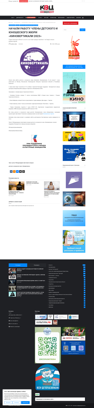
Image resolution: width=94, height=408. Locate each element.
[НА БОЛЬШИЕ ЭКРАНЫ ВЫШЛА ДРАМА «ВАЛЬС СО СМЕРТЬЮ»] (12, 282)
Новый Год (51, 283)
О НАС (12, 17)
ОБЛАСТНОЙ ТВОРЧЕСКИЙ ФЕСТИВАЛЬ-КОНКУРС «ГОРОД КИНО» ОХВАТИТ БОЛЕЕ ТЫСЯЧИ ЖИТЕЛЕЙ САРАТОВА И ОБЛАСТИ (30, 294)
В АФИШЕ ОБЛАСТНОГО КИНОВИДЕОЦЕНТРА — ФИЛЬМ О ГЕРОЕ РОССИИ (16, 193)
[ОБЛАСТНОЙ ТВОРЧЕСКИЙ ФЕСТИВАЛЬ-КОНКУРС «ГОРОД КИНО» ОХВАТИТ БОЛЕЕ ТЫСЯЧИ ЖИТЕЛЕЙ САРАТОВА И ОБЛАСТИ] (12, 294)
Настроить (8, 402)
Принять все (25, 402)
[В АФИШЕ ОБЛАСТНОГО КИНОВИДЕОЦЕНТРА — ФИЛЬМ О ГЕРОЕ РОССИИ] (16, 185)
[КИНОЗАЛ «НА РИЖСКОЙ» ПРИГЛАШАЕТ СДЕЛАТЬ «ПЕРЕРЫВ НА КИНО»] (12, 276)
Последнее (18, 265)
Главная (11, 22)
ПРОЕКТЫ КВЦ (53, 17)
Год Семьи (51, 305)
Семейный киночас (53, 277)
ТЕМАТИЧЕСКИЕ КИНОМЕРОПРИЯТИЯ (56, 302)
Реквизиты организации (15, 326)
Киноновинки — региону (54, 275)
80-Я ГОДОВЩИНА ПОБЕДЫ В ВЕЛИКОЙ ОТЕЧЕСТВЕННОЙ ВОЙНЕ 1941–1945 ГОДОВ (74, 67)
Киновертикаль (17, 22)
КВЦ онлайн (51, 290)
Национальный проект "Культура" (56, 273)
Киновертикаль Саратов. (48, 113)
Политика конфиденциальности (79, 405)
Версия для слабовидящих (70, 23)
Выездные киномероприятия (55, 286)
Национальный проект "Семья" (55, 300)
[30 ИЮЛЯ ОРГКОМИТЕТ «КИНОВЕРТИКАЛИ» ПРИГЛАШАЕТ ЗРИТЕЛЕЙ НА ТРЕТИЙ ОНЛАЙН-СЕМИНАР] (52, 185)
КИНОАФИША (52, 288)
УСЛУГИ (40, 17)
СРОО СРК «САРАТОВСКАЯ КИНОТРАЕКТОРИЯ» (29, 25)
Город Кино (51, 279)
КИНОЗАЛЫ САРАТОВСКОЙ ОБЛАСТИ (57, 298)
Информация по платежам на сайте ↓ (45, 399)
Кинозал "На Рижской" (53, 269)
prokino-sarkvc (14, 44)
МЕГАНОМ (51, 307)
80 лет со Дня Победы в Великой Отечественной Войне (60, 294)
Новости (17, 25)
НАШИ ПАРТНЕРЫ (70, 17)
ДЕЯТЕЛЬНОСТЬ (19, 17)
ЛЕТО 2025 (46, 17)
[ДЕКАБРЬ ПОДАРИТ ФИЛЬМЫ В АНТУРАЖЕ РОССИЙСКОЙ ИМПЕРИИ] (12, 270)
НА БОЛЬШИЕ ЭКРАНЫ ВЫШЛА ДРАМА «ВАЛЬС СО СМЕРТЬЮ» (31, 280)
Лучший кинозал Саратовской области (57, 281)
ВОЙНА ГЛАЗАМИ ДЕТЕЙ (54, 292)
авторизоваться (30, 205)
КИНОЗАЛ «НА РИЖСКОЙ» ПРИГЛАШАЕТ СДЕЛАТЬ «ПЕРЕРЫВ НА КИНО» (43, 1)
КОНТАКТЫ (78, 17)
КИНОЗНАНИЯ (61, 17)
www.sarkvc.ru (15, 323)
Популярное (36, 265)
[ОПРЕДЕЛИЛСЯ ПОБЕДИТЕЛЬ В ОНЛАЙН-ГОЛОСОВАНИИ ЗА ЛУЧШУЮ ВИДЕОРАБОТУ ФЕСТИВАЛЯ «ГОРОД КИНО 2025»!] (12, 288)
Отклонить (16, 402)
